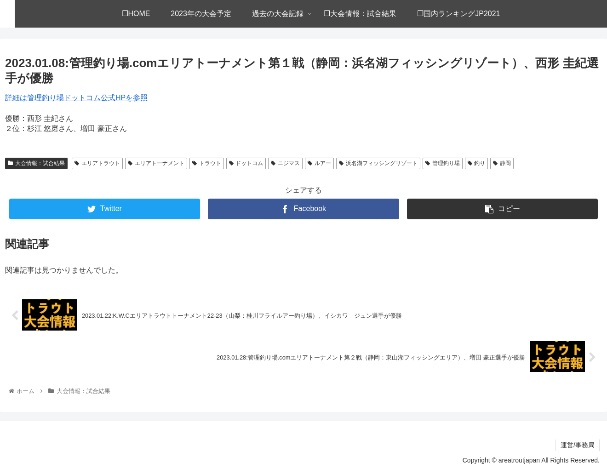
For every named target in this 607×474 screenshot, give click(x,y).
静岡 (502, 163)
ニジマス (285, 163)
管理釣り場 (442, 163)
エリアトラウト (97, 163)
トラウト (206, 163)
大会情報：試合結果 (36, 163)
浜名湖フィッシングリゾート (378, 163)
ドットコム (246, 163)
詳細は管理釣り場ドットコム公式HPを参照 (76, 98)
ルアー (319, 163)
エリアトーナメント (156, 163)
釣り (477, 163)
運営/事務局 (578, 445)
